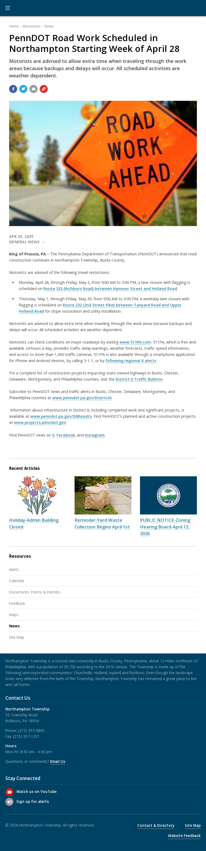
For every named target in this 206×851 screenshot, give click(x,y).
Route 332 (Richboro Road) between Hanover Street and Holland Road (110, 288)
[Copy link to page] (44, 89)
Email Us (57, 761)
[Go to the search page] (197, 8)
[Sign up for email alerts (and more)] (9, 802)
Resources (32, 26)
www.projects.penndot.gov (40, 422)
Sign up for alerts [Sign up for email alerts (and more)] (32, 801)
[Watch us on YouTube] (9, 792)
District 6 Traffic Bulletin (139, 379)
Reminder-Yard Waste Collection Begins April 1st (102, 523)
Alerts (14, 569)
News (49, 26)
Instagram (95, 435)
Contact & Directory (155, 825)
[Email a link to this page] (34, 89)
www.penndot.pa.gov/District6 (81, 397)
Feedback (17, 603)
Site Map (16, 637)
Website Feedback (184, 835)
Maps (14, 614)
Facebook (66, 435)
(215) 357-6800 (31, 730)
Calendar (16, 580)
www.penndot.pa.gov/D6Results (61, 416)
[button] (7, 8)
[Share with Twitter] (23, 89)
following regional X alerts (130, 360)
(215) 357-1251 (26, 736)
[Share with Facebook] (13, 89)
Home (14, 26)
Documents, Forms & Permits (34, 592)
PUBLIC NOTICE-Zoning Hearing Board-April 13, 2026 (165, 527)
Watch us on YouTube (36, 791)
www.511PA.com (135, 342)
